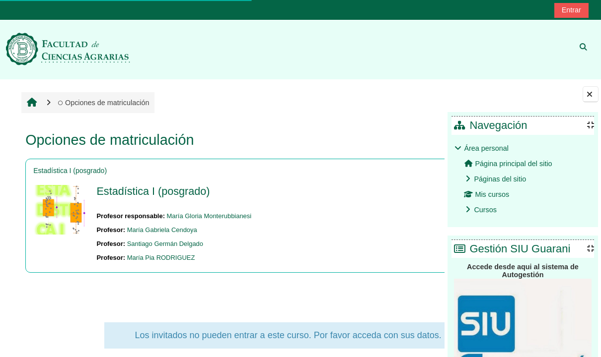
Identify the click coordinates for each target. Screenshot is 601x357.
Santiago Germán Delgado (164, 243)
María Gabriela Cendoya (161, 230)
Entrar (571, 10)
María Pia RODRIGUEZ (160, 257)
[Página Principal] (68, 49)
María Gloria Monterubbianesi (207, 216)
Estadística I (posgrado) (69, 171)
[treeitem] (522, 179)
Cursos (485, 210)
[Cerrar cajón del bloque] (591, 94)
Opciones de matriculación (102, 103)
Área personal (486, 148)
